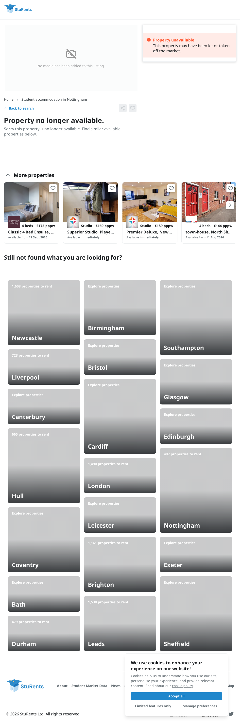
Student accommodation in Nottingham (54, 99)
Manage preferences (200, 706)
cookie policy (182, 685)
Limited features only (153, 706)
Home (9, 99)
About (62, 685)
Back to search (19, 108)
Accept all (176, 696)
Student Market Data (89, 685)
